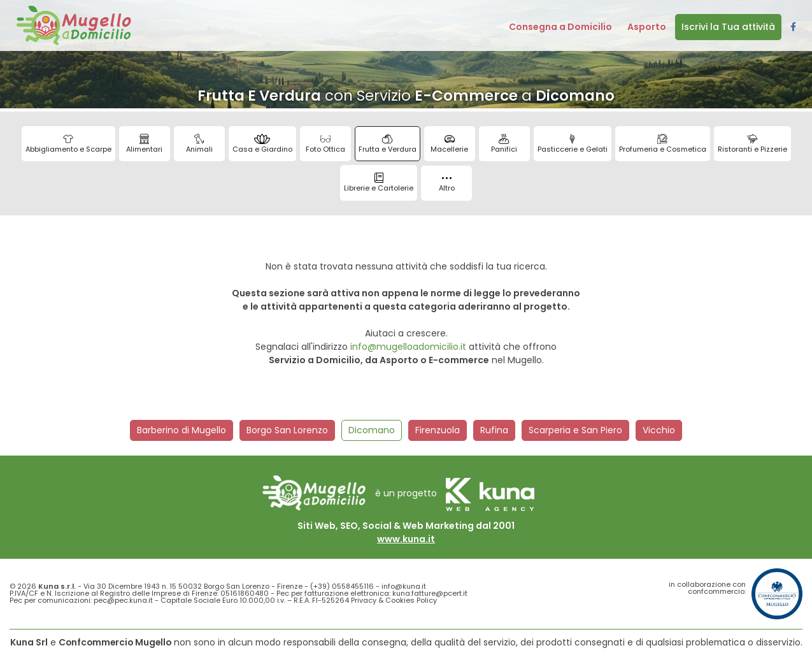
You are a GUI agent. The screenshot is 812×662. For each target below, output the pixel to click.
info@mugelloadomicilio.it (408, 346)
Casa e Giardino (262, 144)
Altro (447, 185)
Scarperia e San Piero (575, 430)
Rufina (494, 430)
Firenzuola (437, 430)
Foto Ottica (325, 144)
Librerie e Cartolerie (378, 183)
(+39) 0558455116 (342, 586)
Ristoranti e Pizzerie (752, 144)
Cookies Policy (411, 600)
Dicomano (371, 430)
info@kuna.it (403, 586)
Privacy (363, 600)
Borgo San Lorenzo (287, 430)
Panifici (504, 144)
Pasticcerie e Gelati (573, 144)
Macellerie (449, 144)
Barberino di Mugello (181, 430)
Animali (199, 144)
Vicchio (659, 430)
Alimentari (144, 144)
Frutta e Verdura (388, 144)
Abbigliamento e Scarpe (68, 144)
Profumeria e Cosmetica (662, 144)
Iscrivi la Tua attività (728, 26)
